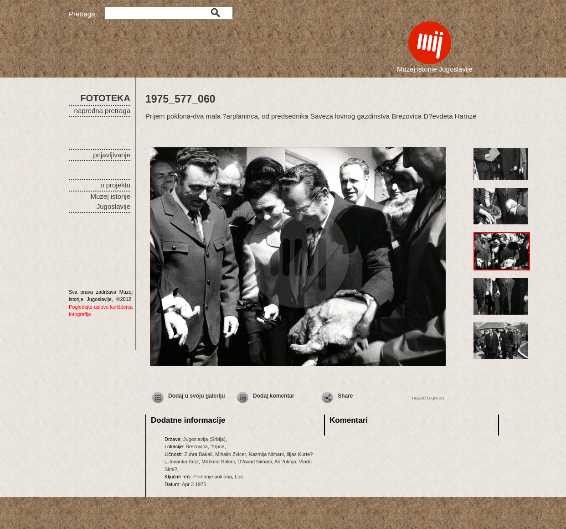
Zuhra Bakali (198, 454)
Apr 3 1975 (194, 484)
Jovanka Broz (184, 461)
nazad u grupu (428, 397)
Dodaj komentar (273, 396)
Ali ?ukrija (285, 461)
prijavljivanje (111, 155)
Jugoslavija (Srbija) (204, 439)
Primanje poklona (212, 476)
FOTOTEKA (105, 98)
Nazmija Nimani (266, 454)
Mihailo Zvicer (230, 454)
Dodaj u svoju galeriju (196, 396)
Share (345, 396)
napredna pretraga (102, 110)
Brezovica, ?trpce (204, 446)
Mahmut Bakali (218, 461)
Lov (238, 476)
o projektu (115, 185)
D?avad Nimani (254, 461)
